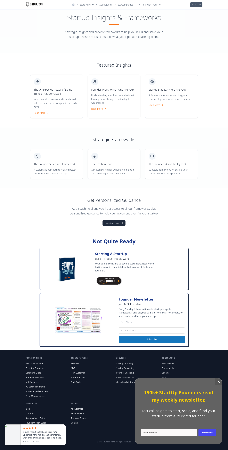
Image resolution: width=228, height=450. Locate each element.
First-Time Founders (35, 363)
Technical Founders (35, 368)
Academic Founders (35, 377)
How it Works (168, 363)
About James (106, 4)
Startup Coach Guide (35, 418)
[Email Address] (152, 330)
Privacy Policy (77, 413)
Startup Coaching (124, 363)
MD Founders (32, 382)
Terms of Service (79, 418)
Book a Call (196, 4)
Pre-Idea (75, 363)
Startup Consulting (125, 368)
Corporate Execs (33, 372)
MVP (73, 368)
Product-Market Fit (125, 377)
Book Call (166, 372)
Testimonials (168, 368)
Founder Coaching (125, 372)
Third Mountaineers (35, 396)
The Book (30, 413)
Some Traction (78, 377)
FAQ (164, 377)
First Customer (78, 372)
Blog (28, 408)
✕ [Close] (218, 381)
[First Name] (152, 322)
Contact (74, 422)
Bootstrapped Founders (37, 391)
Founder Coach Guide (36, 422)
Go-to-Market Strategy (127, 382)
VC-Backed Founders (35, 386)
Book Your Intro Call (114, 223)
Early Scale (76, 382)
